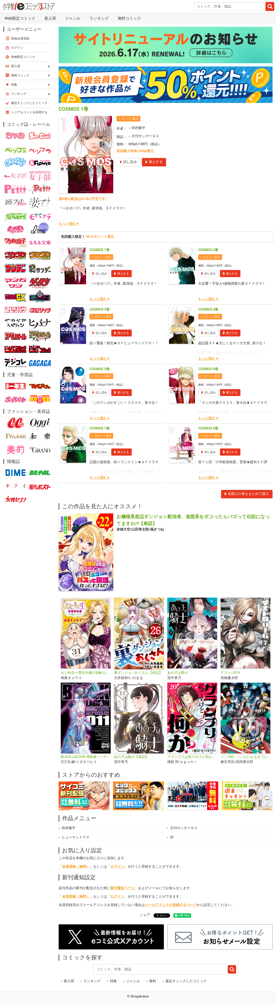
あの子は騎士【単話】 (131, 757)
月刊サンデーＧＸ (145, 136)
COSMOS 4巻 (208, 309)
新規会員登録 (20, 38)
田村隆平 (138, 128)
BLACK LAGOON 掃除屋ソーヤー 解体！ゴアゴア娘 (86, 757)
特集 (113, 981)
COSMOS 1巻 (99, 250)
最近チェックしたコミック (186, 981)
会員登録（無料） (76, 866)
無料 (152, 981)
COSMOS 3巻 (99, 309)
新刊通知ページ (122, 888)
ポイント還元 (129, 118)
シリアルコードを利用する (29, 112)
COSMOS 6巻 (208, 369)
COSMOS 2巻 (208, 250)
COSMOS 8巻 (208, 428)
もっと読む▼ (69, 224)
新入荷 (50, 18)
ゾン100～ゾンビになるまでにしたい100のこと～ (245, 757)
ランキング (99, 18)
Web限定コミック (20, 18)
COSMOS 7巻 (99, 428)
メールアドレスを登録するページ (171, 905)
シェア (145, 915)
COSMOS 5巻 (99, 369)
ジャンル (72, 18)
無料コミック (129, 18)
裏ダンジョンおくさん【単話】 (138, 673)
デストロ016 (230, 673)
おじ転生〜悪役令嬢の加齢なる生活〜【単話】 (86, 673)
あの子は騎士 (177, 673)
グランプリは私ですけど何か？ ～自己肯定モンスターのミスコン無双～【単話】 (192, 757)
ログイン (117, 866)
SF (172, 837)
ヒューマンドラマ (75, 837)
